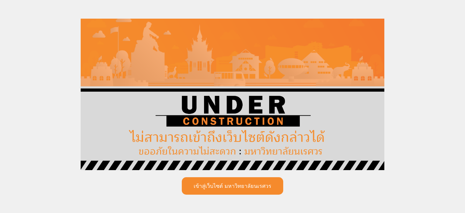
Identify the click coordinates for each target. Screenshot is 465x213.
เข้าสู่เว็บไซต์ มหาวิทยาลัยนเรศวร (232, 186)
